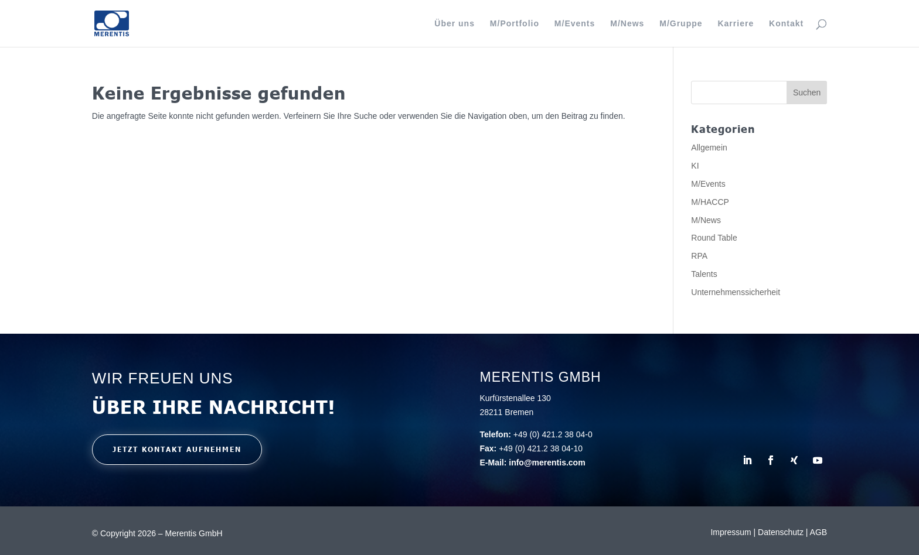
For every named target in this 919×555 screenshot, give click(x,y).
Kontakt (786, 23)
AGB (819, 532)
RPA (699, 256)
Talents (704, 274)
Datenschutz (782, 532)
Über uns (454, 23)
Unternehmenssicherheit (735, 292)
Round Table (714, 237)
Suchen (807, 92)
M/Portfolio (514, 23)
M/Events (574, 23)
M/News (627, 23)
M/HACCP (710, 202)
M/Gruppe (680, 23)
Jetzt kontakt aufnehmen (177, 449)
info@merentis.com (547, 462)
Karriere (735, 23)
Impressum (731, 532)
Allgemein (709, 147)
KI (695, 165)
